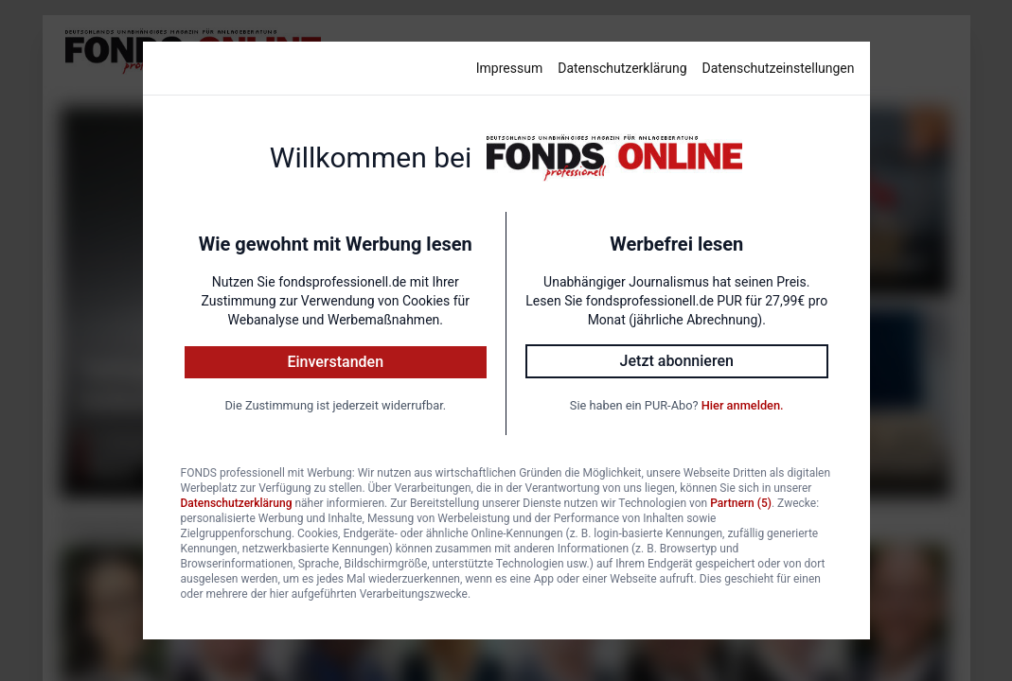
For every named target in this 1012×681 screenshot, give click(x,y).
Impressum (509, 68)
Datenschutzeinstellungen (778, 68)
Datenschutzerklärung (622, 68)
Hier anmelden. (742, 405)
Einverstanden (335, 362)
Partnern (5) (741, 503)
